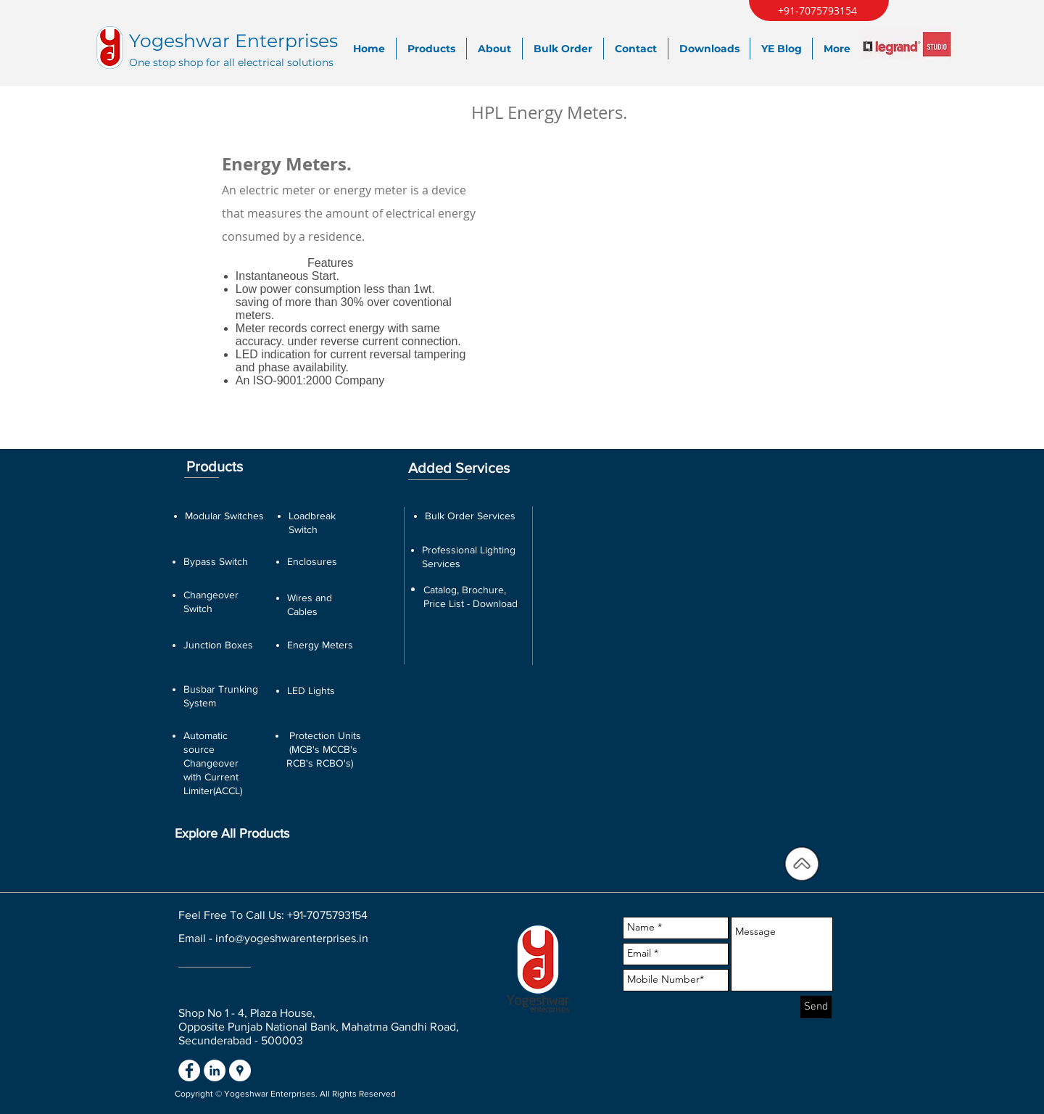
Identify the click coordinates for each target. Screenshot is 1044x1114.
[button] (712, 253)
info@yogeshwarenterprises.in (291, 938)
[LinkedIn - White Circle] (214, 1070)
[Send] (816, 1007)
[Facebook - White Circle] (189, 1070)
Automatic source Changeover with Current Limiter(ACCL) (212, 763)
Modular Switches (224, 515)
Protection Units (325, 735)
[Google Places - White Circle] (240, 1070)
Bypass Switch (215, 561)
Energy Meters (320, 645)
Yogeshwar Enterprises (233, 40)
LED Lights (311, 690)
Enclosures (312, 561)
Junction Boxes (218, 645)
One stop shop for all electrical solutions (231, 62)
